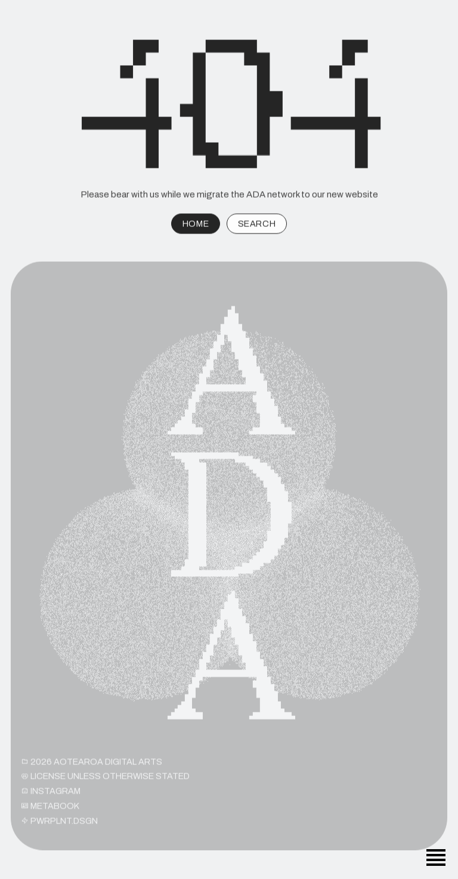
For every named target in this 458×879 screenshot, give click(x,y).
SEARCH (257, 225)
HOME (195, 225)
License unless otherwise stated (105, 779)
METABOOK (50, 809)
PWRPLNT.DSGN (59, 824)
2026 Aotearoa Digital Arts (91, 765)
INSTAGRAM (51, 794)
